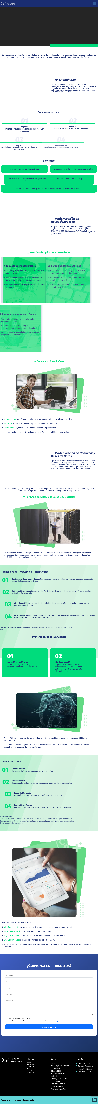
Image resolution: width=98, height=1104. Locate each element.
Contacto (30, 1072)
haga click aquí (53, 1021)
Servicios (30, 1066)
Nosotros (30, 1065)
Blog (28, 1068)
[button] (94, 3)
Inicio (29, 1063)
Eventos (30, 1070)
